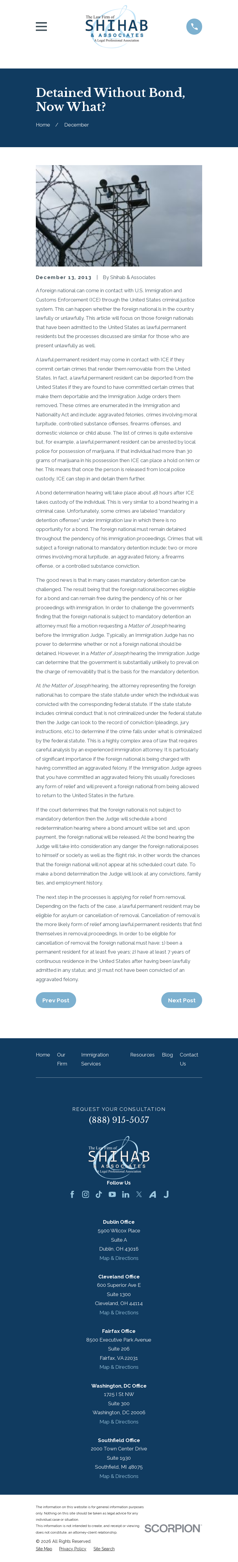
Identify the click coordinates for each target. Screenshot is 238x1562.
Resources (142, 1055)
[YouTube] (112, 1194)
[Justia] (166, 1194)
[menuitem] (44, 1549)
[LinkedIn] (125, 1194)
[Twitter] (139, 1194)
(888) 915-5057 (119, 1120)
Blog (167, 1055)
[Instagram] (85, 1194)
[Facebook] (72, 1194)
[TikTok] (98, 1194)
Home (43, 1055)
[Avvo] (152, 1194)
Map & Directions (119, 1258)
